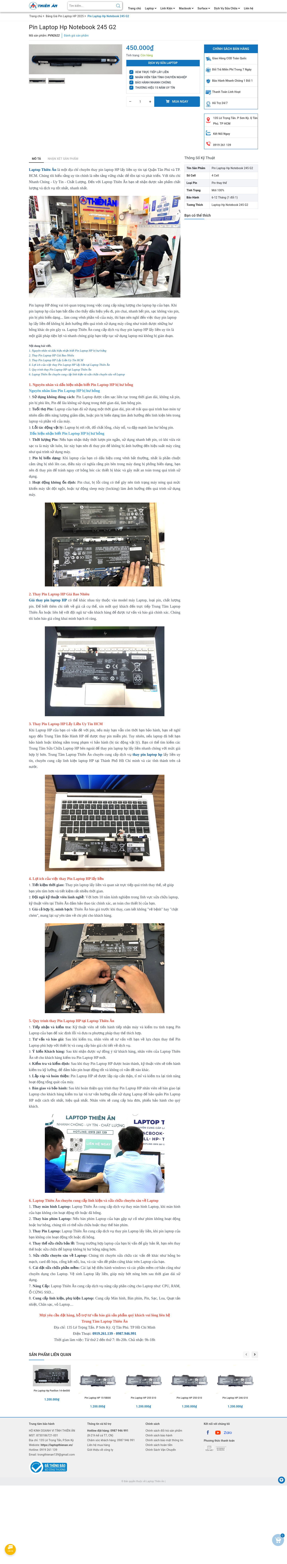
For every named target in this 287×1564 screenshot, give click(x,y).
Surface (204, 8)
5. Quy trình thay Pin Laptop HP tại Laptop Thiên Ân (60, 369)
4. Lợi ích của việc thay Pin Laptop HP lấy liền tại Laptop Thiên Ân (69, 364)
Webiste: (51, 1445)
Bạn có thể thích (197, 215)
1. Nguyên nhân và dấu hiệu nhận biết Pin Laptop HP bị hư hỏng (67, 350)
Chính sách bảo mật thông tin (164, 1440)
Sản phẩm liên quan (50, 1354)
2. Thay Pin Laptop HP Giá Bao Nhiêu (51, 355)
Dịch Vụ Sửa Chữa (227, 8)
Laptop (150, 8)
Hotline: (43, 1449)
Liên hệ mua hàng (98, 1445)
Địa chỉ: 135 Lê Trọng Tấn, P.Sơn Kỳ (51, 1440)
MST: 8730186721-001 (43, 1435)
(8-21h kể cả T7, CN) (108, 1433)
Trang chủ (134, 8)
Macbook (186, 8)
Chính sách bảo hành (158, 1435)
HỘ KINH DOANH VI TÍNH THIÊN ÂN (52, 1430)
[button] (117, 60)
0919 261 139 (222, 145)
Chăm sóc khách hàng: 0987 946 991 (111, 1440)
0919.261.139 (102, 1334)
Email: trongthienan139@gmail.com (52, 1454)
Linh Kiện (167, 8)
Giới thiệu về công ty (100, 1449)
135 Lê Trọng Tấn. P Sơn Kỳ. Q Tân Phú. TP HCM (235, 120)
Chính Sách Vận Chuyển (160, 1449)
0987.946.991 (125, 1334)
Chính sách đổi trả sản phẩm (163, 1430)
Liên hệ (248, 8)
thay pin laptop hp (147, 755)
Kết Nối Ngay (221, 133)
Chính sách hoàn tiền (158, 1445)
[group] (75, 59)
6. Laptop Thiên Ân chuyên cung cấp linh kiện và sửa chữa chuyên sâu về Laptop (77, 374)
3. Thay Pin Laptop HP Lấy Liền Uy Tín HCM (56, 360)
